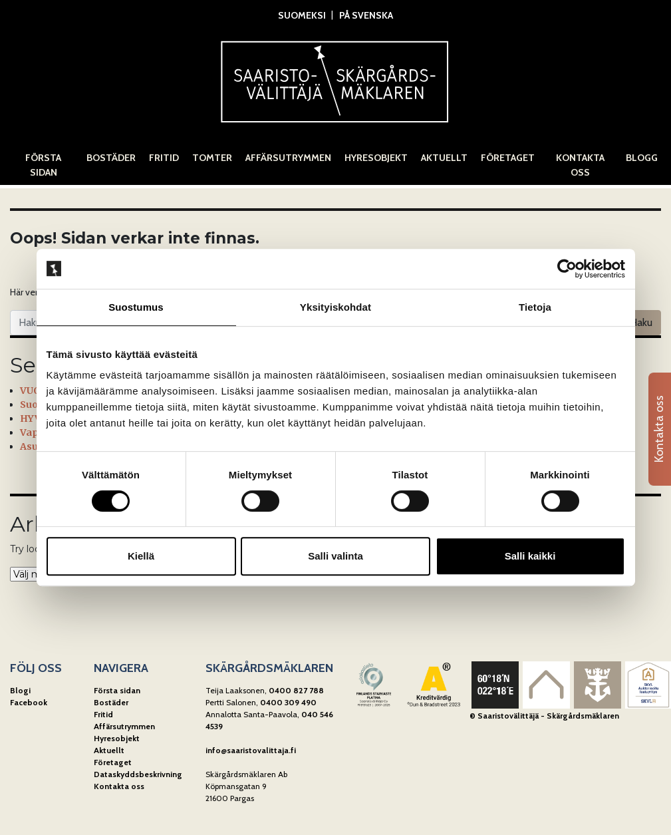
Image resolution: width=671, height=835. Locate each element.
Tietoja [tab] (535, 307)
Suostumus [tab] (136, 307)
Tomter (212, 158)
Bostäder (111, 158)
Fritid (164, 158)
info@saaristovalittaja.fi (250, 750)
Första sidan (43, 165)
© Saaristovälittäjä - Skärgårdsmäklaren (544, 716)
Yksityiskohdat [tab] (335, 307)
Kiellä (141, 556)
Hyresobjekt (376, 158)
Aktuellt (444, 158)
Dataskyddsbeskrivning (138, 774)
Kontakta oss (580, 165)
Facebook (28, 702)
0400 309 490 (288, 702)
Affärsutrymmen (288, 158)
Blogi (20, 690)
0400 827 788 (296, 690)
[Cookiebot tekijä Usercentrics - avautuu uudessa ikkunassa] (567, 269)
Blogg (642, 158)
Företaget (508, 158)
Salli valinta (335, 556)
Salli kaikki (530, 556)
